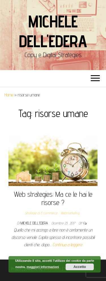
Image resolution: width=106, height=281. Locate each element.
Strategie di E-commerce (41, 213)
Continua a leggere (67, 244)
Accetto (79, 267)
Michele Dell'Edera (53, 31)
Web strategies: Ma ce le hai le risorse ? (53, 198)
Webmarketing (69, 213)
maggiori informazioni (43, 267)
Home (8, 95)
